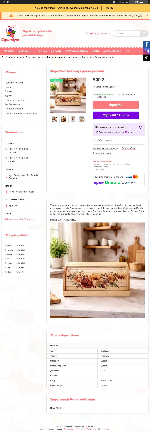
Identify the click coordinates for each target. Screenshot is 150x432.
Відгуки (8, 96)
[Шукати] (144, 33)
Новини (8, 87)
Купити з (116, 115)
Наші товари (24, 51)
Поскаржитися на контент (75, 429)
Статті (95, 51)
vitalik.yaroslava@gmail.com (22, 219)
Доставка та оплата (77, 51)
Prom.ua (89, 426)
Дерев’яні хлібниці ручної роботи (62, 57)
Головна (8, 51)
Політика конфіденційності (98, 429)
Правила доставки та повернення (21, 113)
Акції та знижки (112, 51)
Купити (115, 105)
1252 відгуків (122, 2)
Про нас (42, 51)
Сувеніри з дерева (35, 57)
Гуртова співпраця (14, 109)
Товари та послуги (15, 57)
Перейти (108, 8)
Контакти (56, 51)
